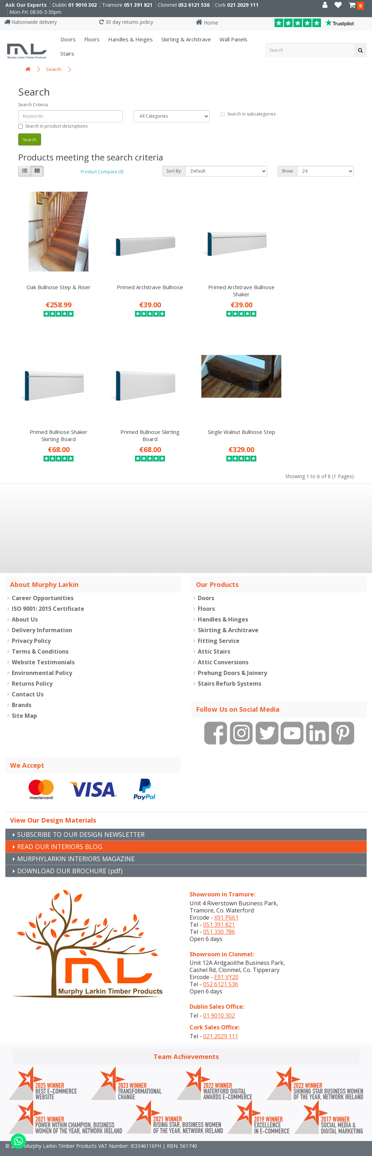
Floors (91, 39)
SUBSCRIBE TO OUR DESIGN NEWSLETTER (81, 822)
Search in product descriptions (52, 126)
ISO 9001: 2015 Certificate (48, 597)
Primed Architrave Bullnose (143, 281)
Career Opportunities (43, 586)
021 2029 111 (242, 4)
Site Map (24, 704)
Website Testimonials (43, 651)
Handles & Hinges (130, 39)
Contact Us (28, 683)
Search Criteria (33, 105)
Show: (287, 171)
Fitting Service (219, 629)
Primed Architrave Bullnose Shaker (229, 284)
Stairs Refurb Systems (229, 672)
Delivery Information (42, 619)
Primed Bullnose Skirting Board (56, 423)
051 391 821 (138, 4)
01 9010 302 (82, 4)
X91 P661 (226, 906)
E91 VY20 (226, 965)
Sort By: (174, 171)
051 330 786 (219, 920)
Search (53, 69)
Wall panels (232, 39)
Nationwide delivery (30, 22)
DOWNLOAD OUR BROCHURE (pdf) (70, 859)
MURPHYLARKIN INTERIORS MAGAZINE (76, 847)
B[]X (364, 1151)
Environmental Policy (42, 661)
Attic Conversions (223, 651)
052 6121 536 (194, 4)
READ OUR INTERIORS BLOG (60, 834)
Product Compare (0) (102, 172)
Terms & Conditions (40, 640)
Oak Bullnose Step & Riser (56, 281)
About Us (25, 608)
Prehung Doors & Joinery (232, 661)
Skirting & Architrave (185, 39)
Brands (21, 693)
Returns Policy (32, 672)
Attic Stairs (214, 640)
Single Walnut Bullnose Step (142, 420)
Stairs (66, 53)
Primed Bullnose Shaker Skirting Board (316, 284)
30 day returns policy (126, 22)
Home (207, 22)
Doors (67, 39)
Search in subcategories (248, 114)
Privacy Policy (31, 629)
